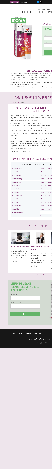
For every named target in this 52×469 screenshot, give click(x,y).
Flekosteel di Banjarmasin (18, 189)
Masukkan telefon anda (16, 302)
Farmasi (14, 333)
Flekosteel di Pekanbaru (17, 185)
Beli (25, 314)
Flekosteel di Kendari (17, 209)
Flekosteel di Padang (17, 195)
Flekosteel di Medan (16, 182)
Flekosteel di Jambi (16, 205)
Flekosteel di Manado (17, 175)
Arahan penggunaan (38, 333)
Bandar (48, 333)
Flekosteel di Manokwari (17, 212)
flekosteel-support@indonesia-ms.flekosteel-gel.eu (40, 339)
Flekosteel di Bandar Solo (18, 199)
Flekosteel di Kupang (17, 202)
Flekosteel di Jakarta (17, 168)
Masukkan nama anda (15, 294)
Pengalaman (28, 333)
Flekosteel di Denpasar (17, 172)
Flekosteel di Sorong (17, 192)
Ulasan (20, 333)
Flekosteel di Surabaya (17, 179)
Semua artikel (40, 275)
